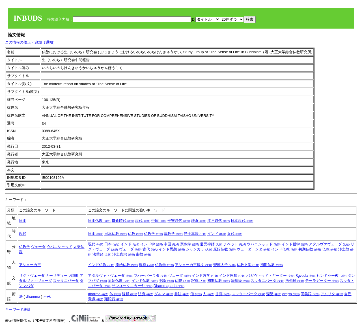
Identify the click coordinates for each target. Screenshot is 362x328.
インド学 (151, 244)
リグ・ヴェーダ (32, 275)
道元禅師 (211, 244)
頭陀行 (113, 299)
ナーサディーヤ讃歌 (62, 275)
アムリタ (331, 294)
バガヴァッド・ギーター (270, 275)
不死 (47, 296)
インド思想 (172, 249)
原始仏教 (224, 249)
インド (216, 233)
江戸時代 (218, 220)
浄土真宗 (195, 233)
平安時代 (178, 220)
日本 (22, 220)
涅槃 (273, 294)
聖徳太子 (224, 265)
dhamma (33, 296)
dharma (98, 294)
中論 (166, 280)
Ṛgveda (306, 275)
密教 (143, 254)
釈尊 (146, 265)
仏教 (135, 233)
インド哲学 (295, 244)
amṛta (291, 294)
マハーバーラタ (150, 275)
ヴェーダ (38, 247)
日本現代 (242, 220)
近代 (234, 233)
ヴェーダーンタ (253, 249)
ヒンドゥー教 (331, 275)
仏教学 (153, 233)
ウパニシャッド (59, 247)
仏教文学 (248, 265)
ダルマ (163, 294)
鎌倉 (198, 220)
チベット (234, 244)
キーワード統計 (18, 309)
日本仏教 (99, 220)
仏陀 (182, 280)
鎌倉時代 (123, 220)
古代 (150, 249)
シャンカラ (199, 249)
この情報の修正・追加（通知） (31, 42)
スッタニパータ (66, 280)
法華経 (101, 254)
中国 (159, 220)
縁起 (129, 294)
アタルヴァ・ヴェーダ (110, 275)
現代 (142, 220)
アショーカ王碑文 (193, 265)
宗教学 (173, 233)
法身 (145, 294)
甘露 (222, 294)
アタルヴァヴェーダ (329, 244)
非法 (181, 294)
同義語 (310, 294)
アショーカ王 (30, 265)
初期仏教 (309, 249)
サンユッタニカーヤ (132, 286)
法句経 (294, 280)
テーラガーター (322, 280)
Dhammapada (169, 286)
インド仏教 (284, 249)
